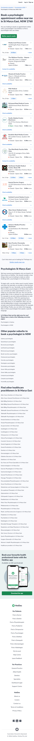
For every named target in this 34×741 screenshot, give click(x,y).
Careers (17, 700)
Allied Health (17, 672)
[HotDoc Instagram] (20, 721)
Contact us (17, 703)
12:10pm (21, 238)
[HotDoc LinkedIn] (17, 721)
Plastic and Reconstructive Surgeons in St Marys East (16, 511)
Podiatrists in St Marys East (8, 514)
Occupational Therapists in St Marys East (12, 490)
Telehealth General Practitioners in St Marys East (14, 410)
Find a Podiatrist (17, 626)
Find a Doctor (17, 615)
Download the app (17, 593)
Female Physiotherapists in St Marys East (12, 422)
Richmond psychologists (7, 351)
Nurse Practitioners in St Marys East (11, 484)
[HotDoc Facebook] (13, 721)
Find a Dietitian (17, 636)
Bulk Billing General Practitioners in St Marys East (15, 404)
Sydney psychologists (7, 338)
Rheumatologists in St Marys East (10, 530)
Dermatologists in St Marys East (10, 453)
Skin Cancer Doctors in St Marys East (11, 533)
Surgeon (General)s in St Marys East (11, 539)
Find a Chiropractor (17, 629)
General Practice (17, 668)
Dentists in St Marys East (8, 450)
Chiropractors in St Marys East (9, 435)
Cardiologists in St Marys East (9, 432)
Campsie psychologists (7, 378)
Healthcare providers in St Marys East (11, 545)
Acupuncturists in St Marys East (10, 425)
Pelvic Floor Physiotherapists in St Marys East (13, 502)
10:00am (13, 52)
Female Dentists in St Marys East (10, 419)
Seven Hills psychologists (8, 369)
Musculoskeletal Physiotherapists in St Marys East (15, 481)
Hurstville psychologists (7, 381)
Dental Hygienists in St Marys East (10, 444)
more (30, 52)
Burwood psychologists (7, 344)
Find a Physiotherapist (17, 622)
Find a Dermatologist (17, 644)
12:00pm (13, 238)
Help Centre (17, 655)
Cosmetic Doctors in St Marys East (10, 441)
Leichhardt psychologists (8, 348)
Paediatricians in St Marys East (9, 499)
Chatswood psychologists (8, 357)
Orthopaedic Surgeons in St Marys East (12, 496)
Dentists (17, 675)
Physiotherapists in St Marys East (10, 508)
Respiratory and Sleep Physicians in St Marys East (15, 527)
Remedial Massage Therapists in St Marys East (14, 524)
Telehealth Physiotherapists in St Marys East (13, 413)
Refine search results (9, 36)
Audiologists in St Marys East (9, 429)
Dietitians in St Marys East (8, 459)
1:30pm (13, 98)
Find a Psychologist (17, 633)
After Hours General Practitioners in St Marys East (15, 398)
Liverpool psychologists (7, 375)
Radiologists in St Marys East (9, 521)
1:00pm (21, 177)
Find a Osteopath (17, 640)
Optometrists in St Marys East (9, 493)
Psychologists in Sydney (7, 322)
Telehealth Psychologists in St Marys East (12, 416)
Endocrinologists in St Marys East (10, 465)
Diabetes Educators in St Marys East (11, 456)
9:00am (14, 253)
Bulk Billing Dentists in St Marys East (11, 401)
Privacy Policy (17, 710)
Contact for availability (17, 69)
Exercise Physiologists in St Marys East (11, 468)
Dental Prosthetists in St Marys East (11, 447)
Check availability (17, 83)
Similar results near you (17, 262)
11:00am (13, 177)
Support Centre (17, 686)
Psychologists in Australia (7, 7)
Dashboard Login (17, 682)
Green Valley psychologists (8, 372)
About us (17, 696)
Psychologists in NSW (20, 7)
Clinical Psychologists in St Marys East (11, 438)
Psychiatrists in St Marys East (9, 518)
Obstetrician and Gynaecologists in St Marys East (14, 487)
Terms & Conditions (17, 707)
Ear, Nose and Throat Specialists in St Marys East (14, 462)
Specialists (17, 679)
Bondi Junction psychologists (9, 354)
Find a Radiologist (17, 647)
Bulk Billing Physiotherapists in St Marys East (13, 407)
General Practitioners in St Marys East (11, 475)
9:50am (22, 253)
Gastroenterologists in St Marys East (11, 472)
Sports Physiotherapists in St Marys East (12, 536)
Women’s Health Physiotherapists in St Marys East (15, 542)
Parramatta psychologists (8, 366)
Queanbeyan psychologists (8, 341)
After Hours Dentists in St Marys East (11, 395)
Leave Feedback (17, 658)
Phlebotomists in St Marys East (9, 505)
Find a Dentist (17, 618)
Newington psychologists (8, 363)
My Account (17, 651)
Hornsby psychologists (7, 360)
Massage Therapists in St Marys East (11, 478)
